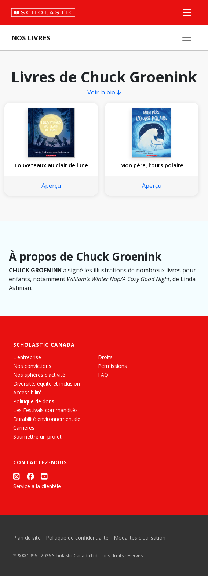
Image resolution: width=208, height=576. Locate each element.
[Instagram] (16, 476)
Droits (105, 357)
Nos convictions (32, 365)
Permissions (112, 365)
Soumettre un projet (37, 436)
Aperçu (51, 186)
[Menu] (187, 12)
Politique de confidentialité (77, 537)
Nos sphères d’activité (39, 374)
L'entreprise (27, 357)
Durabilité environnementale (46, 418)
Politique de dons (33, 401)
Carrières (23, 427)
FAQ (103, 374)
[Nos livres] (187, 38)
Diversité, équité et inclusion (46, 383)
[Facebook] (30, 476)
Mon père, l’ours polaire (151, 165)
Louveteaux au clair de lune (51, 165)
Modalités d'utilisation (139, 537)
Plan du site (27, 537)
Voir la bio (104, 92)
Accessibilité (27, 392)
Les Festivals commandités (45, 410)
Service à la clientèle (37, 486)
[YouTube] (44, 476)
